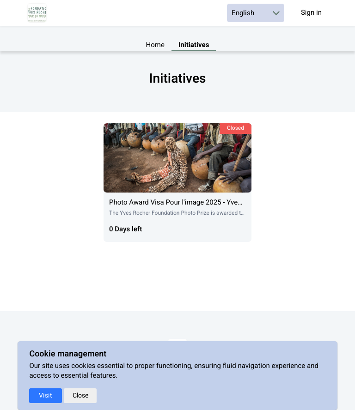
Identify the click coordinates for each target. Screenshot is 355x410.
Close (80, 395)
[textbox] (177, 96)
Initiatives (193, 45)
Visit (45, 395)
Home (155, 45)
